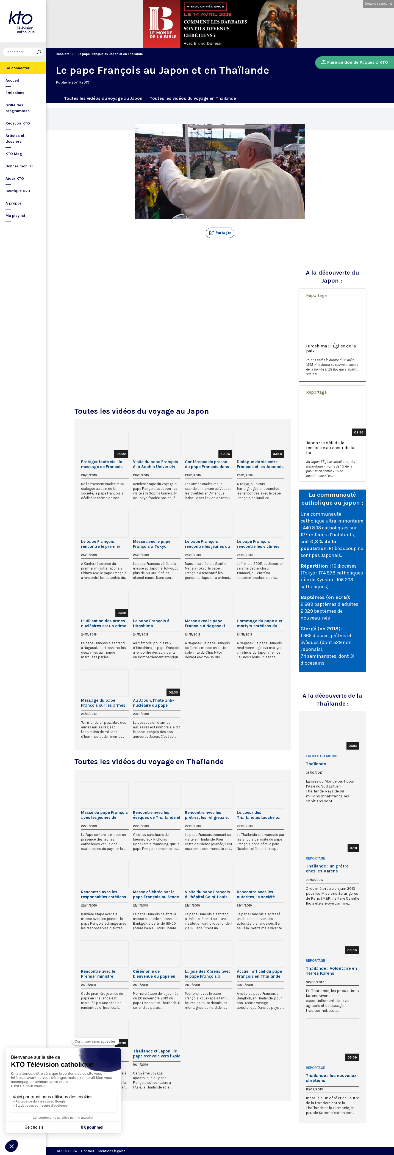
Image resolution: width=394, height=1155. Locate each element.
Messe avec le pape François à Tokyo (151, 544)
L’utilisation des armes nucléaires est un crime (103, 623)
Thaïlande (316, 763)
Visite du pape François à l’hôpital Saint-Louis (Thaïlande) (207, 894)
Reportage (316, 295)
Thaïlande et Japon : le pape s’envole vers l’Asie (156, 1054)
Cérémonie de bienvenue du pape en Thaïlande (154, 974)
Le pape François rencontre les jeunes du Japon (207, 544)
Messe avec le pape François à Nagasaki (205, 623)
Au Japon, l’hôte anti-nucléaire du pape (153, 703)
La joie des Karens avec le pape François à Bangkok (208, 974)
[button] (220, 233)
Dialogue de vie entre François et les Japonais (260, 464)
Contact (87, 1151)
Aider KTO (14, 178)
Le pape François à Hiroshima (151, 623)
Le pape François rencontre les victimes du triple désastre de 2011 (258, 544)
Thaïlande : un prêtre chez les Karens (327, 869)
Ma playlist (15, 215)
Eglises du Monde (322, 756)
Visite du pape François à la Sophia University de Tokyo (155, 464)
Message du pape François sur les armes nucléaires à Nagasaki (103, 703)
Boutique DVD (17, 191)
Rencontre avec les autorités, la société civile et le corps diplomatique (256, 894)
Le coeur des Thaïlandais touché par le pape (259, 815)
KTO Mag (13, 153)
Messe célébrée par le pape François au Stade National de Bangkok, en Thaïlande (156, 894)
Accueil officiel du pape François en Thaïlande (259, 974)
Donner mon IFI (19, 166)
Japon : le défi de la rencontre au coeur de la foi (330, 447)
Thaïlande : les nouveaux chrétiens (331, 1078)
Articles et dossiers (14, 138)
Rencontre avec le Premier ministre (98, 974)
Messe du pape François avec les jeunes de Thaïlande (104, 815)
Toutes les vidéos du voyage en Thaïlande (193, 98)
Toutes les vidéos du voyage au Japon (103, 98)
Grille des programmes (17, 108)
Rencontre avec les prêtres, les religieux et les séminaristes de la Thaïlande (207, 815)
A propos (13, 203)
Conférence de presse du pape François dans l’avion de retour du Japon (207, 464)
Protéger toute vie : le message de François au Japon (102, 464)
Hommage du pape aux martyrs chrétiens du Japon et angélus (259, 623)
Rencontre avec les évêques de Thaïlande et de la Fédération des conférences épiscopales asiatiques (156, 815)
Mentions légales (112, 1151)
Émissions (14, 92)
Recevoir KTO (17, 123)
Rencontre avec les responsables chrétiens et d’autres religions (103, 894)
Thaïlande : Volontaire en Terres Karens (331, 971)
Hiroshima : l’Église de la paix (331, 348)
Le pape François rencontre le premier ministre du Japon (100, 544)
